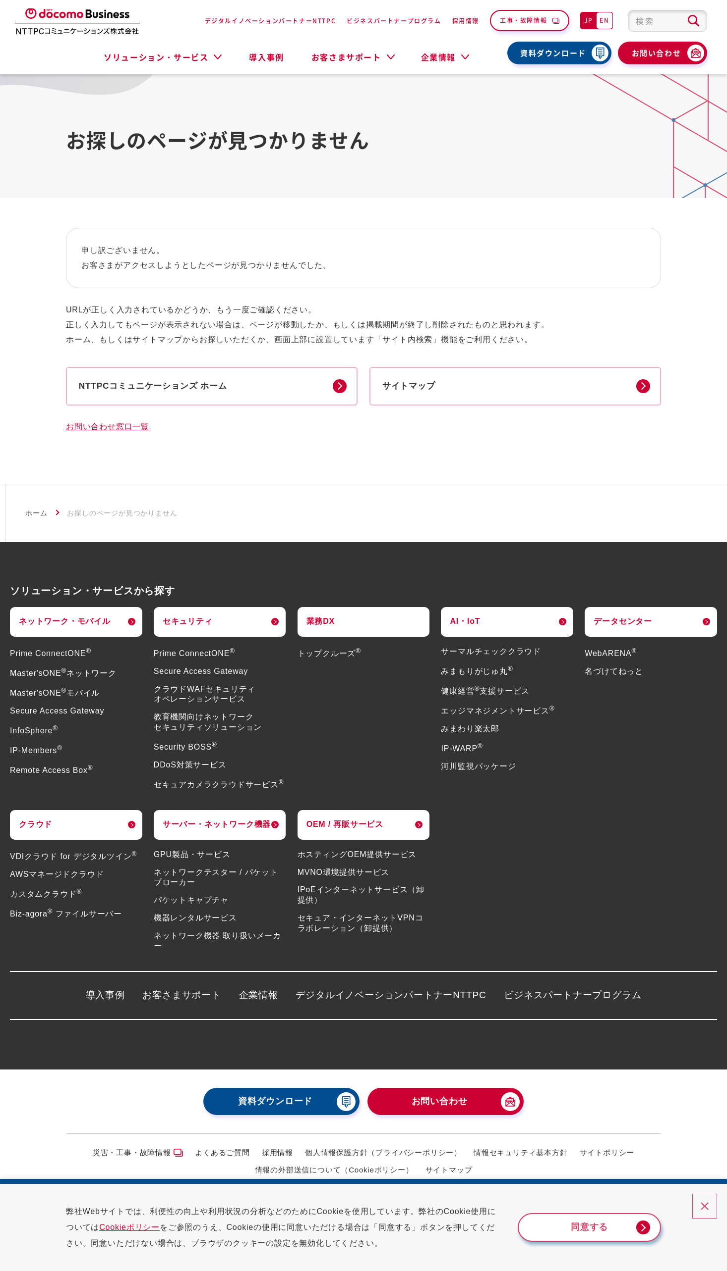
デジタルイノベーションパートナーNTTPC (270, 20)
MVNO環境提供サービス (344, 873)
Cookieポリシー (138, 1227)
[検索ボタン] (693, 21)
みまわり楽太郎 (470, 729)
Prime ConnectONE (50, 654)
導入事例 (266, 57)
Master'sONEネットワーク (63, 674)
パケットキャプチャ (191, 901)
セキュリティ (188, 622)
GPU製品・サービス (192, 855)
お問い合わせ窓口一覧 (107, 428)
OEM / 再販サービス (344, 825)
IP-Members (36, 751)
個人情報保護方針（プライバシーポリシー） (383, 1154)
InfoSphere (34, 731)
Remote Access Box (51, 771)
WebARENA (611, 654)
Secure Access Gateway (57, 712)
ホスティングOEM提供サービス (357, 855)
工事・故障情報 (523, 20)
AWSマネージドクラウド (57, 875)
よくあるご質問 (222, 1154)
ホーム (36, 514)
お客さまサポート (181, 996)
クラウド (35, 825)
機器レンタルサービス (195, 919)
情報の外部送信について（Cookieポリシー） (334, 1171)
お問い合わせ (656, 53)
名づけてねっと (614, 672)
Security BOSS (185, 748)
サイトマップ (449, 1171)
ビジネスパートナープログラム (394, 20)
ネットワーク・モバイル (65, 622)
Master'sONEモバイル (55, 694)
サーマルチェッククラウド (491, 652)
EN (604, 20)
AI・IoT (465, 622)
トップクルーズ (329, 654)
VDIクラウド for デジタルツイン (73, 857)
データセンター (623, 622)
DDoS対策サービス (190, 766)
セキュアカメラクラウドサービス (219, 785)
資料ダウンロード (553, 53)
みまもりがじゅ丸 (477, 672)
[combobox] (667, 21)
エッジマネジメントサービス (497, 712)
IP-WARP (462, 749)
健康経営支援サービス (485, 692)
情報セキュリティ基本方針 (521, 1154)
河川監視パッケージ (478, 767)
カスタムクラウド (46, 895)
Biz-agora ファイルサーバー (66, 915)
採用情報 (465, 20)
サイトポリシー (607, 1154)
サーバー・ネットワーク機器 (217, 825)
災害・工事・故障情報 (132, 1154)
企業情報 (258, 996)
